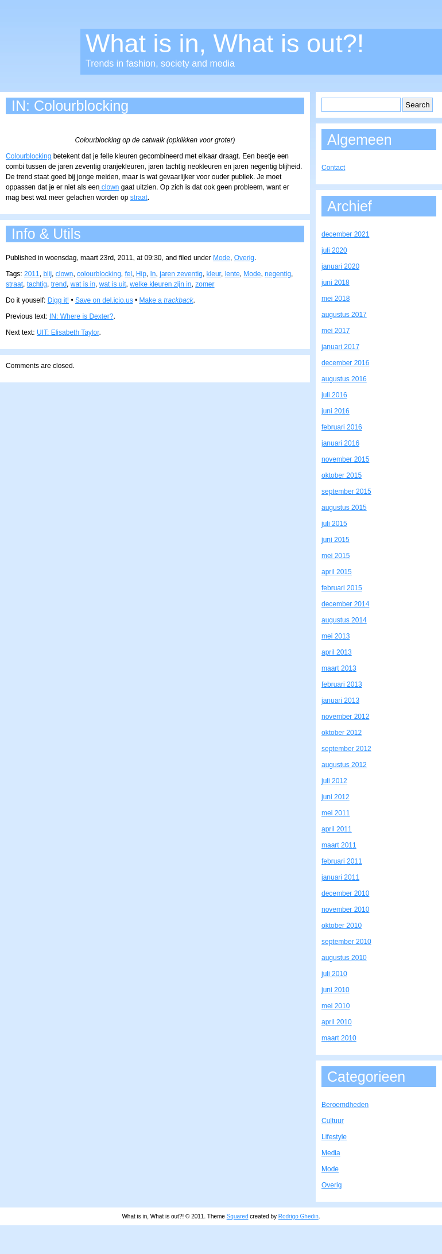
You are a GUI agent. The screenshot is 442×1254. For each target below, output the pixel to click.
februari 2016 (341, 427)
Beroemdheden (345, 1105)
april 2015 (336, 572)
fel (128, 274)
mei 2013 (335, 636)
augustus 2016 (344, 379)
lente (232, 274)
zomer (204, 284)
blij (47, 274)
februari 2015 (341, 588)
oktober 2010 (341, 926)
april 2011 (336, 829)
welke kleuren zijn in (160, 284)
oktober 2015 (341, 475)
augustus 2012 (344, 765)
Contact (333, 168)
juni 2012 (335, 797)
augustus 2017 (344, 315)
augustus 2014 (344, 620)
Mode (221, 258)
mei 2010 (335, 1006)
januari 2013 (340, 700)
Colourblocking (28, 156)
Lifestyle (334, 1137)
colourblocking (99, 274)
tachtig (37, 284)
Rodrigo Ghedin (298, 1216)
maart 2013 (338, 668)
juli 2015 (334, 524)
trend (59, 284)
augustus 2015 (344, 508)
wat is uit (112, 284)
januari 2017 (340, 347)
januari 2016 (340, 443)
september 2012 (346, 749)
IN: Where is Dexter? (81, 316)
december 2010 (345, 893)
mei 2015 (335, 556)
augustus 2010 (344, 958)
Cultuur (332, 1121)
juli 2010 (334, 974)
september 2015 (346, 491)
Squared (238, 1216)
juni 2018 (335, 282)
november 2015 (345, 459)
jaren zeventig (181, 274)
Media (330, 1153)
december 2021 (345, 234)
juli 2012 (334, 781)
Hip (141, 274)
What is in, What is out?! (225, 43)
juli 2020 (334, 250)
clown (109, 187)
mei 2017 (335, 331)
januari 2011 (340, 877)
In (153, 274)
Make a (166, 300)
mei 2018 (335, 299)
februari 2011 (341, 861)
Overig (244, 258)
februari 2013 (341, 684)
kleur (214, 274)
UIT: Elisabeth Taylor (68, 332)
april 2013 (336, 652)
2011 (32, 274)
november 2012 (345, 717)
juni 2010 (335, 990)
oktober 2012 (341, 733)
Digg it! (58, 300)
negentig (278, 274)
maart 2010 (338, 1038)
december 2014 (345, 604)
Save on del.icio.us (104, 300)
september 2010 (346, 942)
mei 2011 (335, 813)
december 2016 (345, 363)
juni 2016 (335, 411)
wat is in (83, 284)
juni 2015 (335, 540)
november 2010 (345, 909)
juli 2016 (334, 395)
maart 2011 (338, 845)
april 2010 (336, 1022)
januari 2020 (340, 266)
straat (139, 197)
